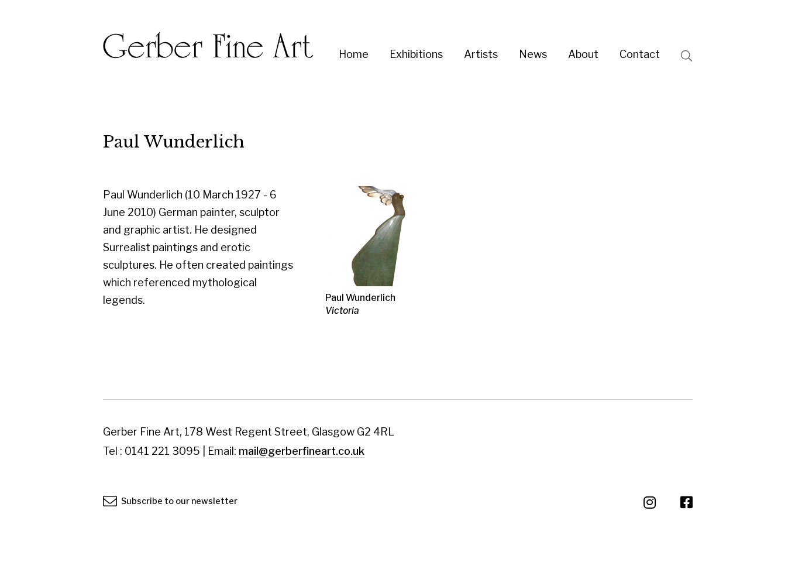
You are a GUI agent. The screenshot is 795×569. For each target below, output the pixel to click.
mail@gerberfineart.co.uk (301, 451)
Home (354, 54)
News (533, 54)
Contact (640, 54)
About (583, 54)
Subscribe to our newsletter (170, 501)
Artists (481, 54)
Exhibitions (416, 54)
